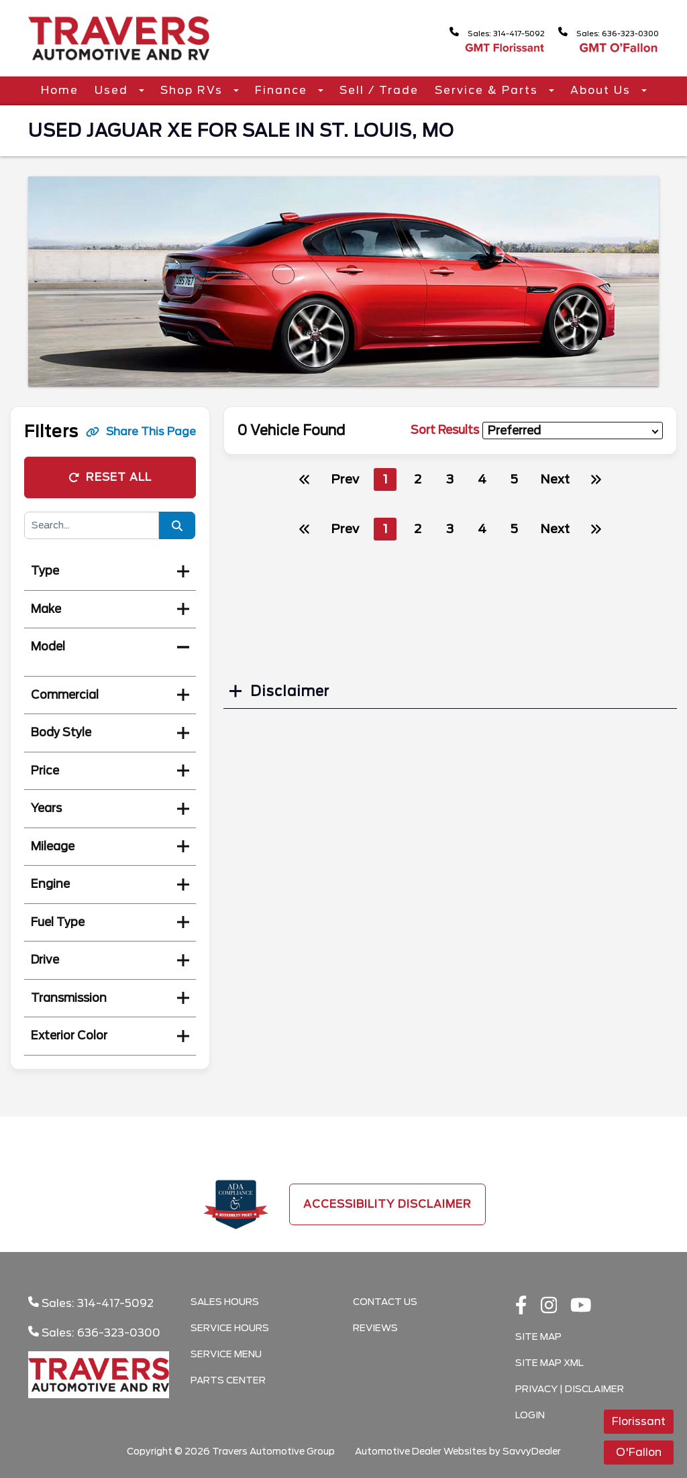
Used (113, 90)
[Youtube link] (581, 1306)
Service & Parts (488, 90)
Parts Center (228, 1380)
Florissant (639, 1421)
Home (59, 90)
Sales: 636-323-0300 (600, 32)
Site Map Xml (549, 1362)
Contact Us (385, 1301)
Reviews (375, 1327)
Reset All (110, 477)
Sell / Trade (379, 90)
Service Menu (226, 1354)
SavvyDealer (532, 1451)
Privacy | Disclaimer (569, 1388)
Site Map (538, 1336)
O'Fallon (639, 1452)
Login (530, 1415)
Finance (283, 90)
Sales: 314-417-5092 (470, 32)
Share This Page (141, 431)
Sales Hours (225, 1301)
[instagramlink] (549, 1306)
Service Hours (230, 1327)
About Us (602, 90)
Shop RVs (193, 90)
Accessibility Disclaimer (387, 1204)
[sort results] (572, 430)
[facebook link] (521, 1306)
